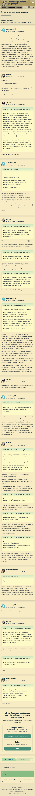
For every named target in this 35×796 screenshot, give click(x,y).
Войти (17, 748)
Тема (20, 787)
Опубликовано (15, 31)
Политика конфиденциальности (12, 789)
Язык (14, 787)
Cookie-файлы (28, 789)
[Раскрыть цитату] (4, 109)
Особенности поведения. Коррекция (22, 22)
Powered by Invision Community (17, 793)
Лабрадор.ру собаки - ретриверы (17, 3)
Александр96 (9, 20)
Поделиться (9, 759)
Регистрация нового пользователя (17, 736)
